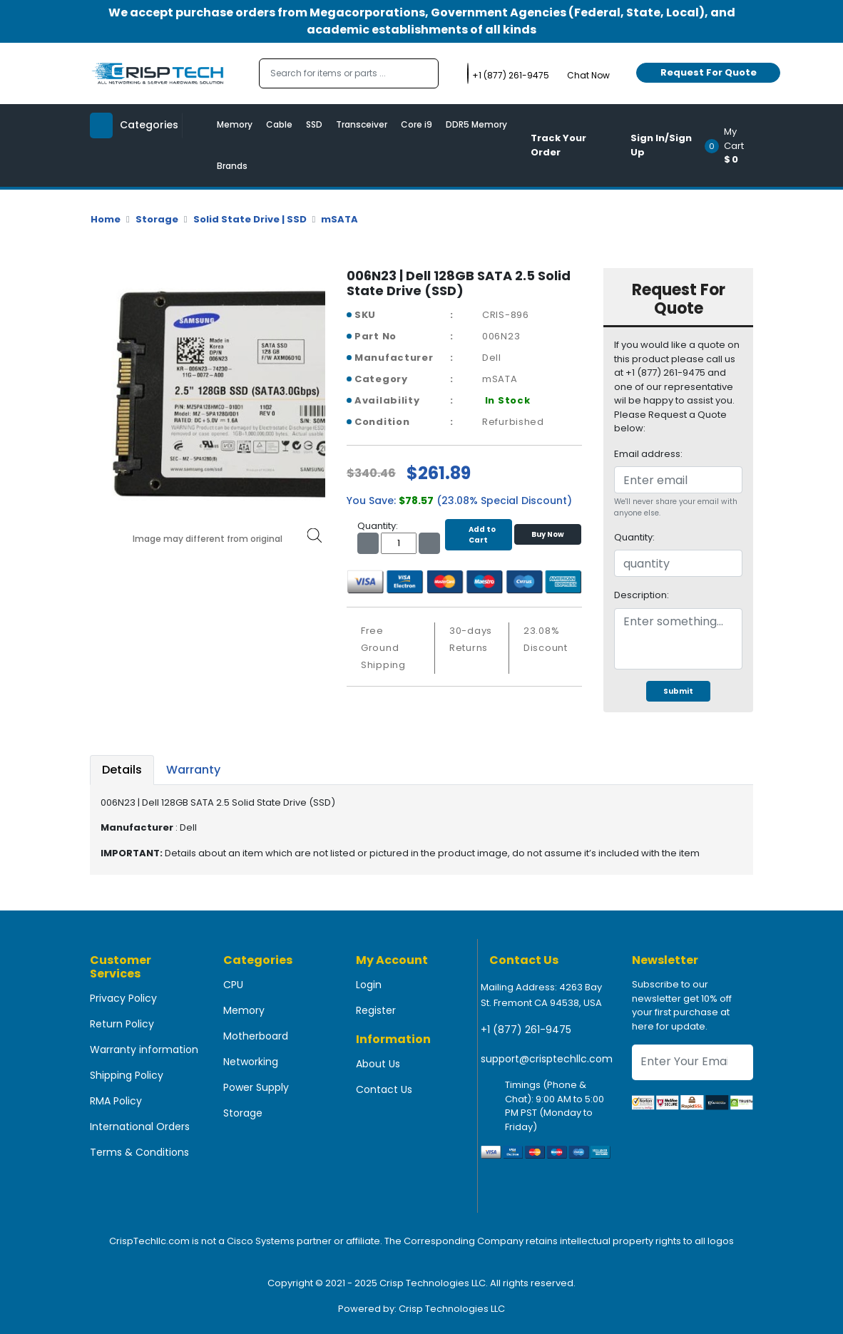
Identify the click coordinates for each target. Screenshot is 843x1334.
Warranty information (144, 1049)
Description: (641, 595)
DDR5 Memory (476, 124)
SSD (314, 124)
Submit (678, 691)
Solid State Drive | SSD (250, 219)
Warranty (193, 769)
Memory (234, 124)
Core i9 (416, 124)
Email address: (648, 454)
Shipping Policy (126, 1075)
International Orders (140, 1126)
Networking (250, 1062)
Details (122, 769)
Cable (279, 124)
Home (106, 219)
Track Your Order (558, 145)
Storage (157, 219)
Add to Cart (478, 534)
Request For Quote (708, 72)
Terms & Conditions (139, 1152)
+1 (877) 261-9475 (526, 1029)
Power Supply (256, 1087)
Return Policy (122, 1024)
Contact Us (384, 1089)
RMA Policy (116, 1101)
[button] (733, 145)
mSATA (339, 219)
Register (376, 1010)
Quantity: (634, 537)
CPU (233, 985)
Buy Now (547, 534)
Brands (232, 166)
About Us (378, 1064)
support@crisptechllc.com (547, 1059)
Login (369, 985)
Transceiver (361, 124)
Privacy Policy (123, 998)
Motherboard (255, 1036)
